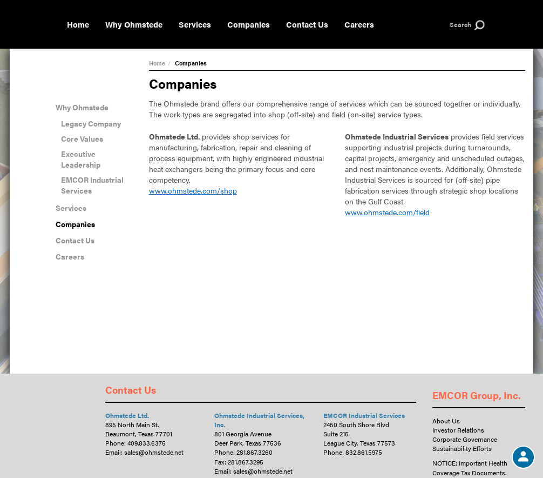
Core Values (82, 138)
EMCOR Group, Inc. (476, 395)
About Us (446, 421)
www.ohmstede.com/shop (193, 190)
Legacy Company (91, 123)
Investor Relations (458, 430)
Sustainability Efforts (462, 448)
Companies (248, 24)
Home (78, 24)
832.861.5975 (363, 452)
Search (460, 24)
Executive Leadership (80, 159)
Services (195, 24)
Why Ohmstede (133, 24)
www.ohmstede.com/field (387, 212)
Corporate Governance (464, 439)
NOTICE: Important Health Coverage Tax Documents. (469, 467)
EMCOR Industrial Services (92, 185)
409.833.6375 (146, 443)
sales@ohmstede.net (154, 452)
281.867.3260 (254, 452)
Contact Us (307, 24)
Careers (359, 24)
